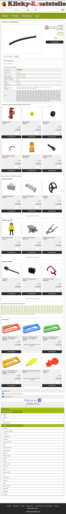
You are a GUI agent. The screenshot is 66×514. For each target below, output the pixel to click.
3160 (36, 90)
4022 (59, 93)
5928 (46, 97)
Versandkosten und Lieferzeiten (43, 506)
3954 (49, 93)
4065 (28, 94)
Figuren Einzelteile (7, 447)
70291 (58, 98)
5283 (54, 96)
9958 (44, 100)
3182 (47, 90)
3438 (28, 91)
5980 (49, 97)
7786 (54, 99)
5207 (46, 96)
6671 (25, 98)
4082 (38, 94)
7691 (49, 99)
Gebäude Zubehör (7, 455)
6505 (18, 98)
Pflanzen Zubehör (7, 472)
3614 (41, 91)
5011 (23, 96)
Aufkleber (5, 417)
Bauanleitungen (6, 422)
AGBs (22, 506)
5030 (31, 96)
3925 (44, 93)
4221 (18, 95)
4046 (25, 94)
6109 (54, 97)
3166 (39, 90)
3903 (33, 93)
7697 (52, 99)
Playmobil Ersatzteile (7, 411)
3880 (25, 93)
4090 (46, 94)
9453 (23, 100)
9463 (28, 100)
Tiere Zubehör (6, 477)
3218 (54, 90)
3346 (20, 91)
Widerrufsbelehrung (32, 508)
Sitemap (56, 506)
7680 (44, 99)
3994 (57, 93)
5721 (38, 97)
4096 (51, 94)
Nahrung (5, 461)
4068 (31, 94)
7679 (41, 99)
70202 (52, 98)
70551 (27, 99)
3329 (18, 91)
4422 (38, 95)
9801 (36, 100)
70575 (33, 99)
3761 (57, 91)
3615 (44, 91)
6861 (31, 98)
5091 (36, 96)
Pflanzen (5, 469)
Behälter (5, 425)
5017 (25, 96)
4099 (57, 94)
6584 (20, 98)
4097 (54, 94)
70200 (46, 98)
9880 (38, 100)
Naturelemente (6, 464)
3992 (54, 93)
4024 (20, 94)
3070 (23, 90)
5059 (33, 96)
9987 (46, 100)
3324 (60, 90)
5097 (41, 96)
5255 (51, 96)
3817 (20, 93)
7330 (36, 99)
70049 (33, 98)
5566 (23, 97)
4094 (49, 94)
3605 (38, 91)
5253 (49, 96)
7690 (47, 99)
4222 (20, 95)
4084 (41, 94)
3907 (38, 93)
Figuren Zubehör (6, 450)
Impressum (16, 506)
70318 (18, 99)
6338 (59, 97)
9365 (18, 100)
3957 (51, 93)
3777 (59, 91)
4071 (33, 94)
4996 (59, 95)
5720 (36, 97)
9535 (33, 100)
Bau (4, 420)
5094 (38, 96)
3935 (46, 93)
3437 (25, 91)
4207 (59, 94)
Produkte (15, 16)
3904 (36, 93)
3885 (31, 93)
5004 (18, 96)
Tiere (4, 475)
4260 (25, 95)
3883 (28, 93)
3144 (34, 90)
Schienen (6, 433)
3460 (33, 91)
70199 (42, 98)
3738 (51, 91)
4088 (44, 94)
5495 (59, 96)
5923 (44, 97)
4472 (46, 95)
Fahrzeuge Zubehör (7, 442)
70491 (24, 99)
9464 (31, 100)
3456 (31, 91)
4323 (33, 95)
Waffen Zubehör (6, 486)
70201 (49, 98)
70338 (21, 99)
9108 (57, 99)
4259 (23, 95)
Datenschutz (29, 506)
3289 (57, 90)
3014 (21, 90)
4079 (36, 94)
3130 (31, 90)
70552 (30, 99)
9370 (20, 100)
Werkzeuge (5, 491)
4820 (51, 95)
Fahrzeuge (5, 439)
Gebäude (5, 453)
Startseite (5, 16)
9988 (49, 100)
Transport (5, 480)
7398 (39, 99)
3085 (26, 90)
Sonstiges (5, 494)
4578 (49, 95)
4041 (23, 94)
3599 (36, 91)
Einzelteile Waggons (8, 431)
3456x (18, 90)
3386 (23, 91)
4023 (18, 94)
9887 (41, 100)
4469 (44, 95)
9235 (60, 99)
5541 (20, 97)
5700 (31, 97)
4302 (28, 95)
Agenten (5, 414)
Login (37, 16)
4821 (54, 95)
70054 (36, 98)
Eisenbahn (5, 428)
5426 (57, 96)
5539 (18, 97)
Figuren (4, 444)
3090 (28, 90)
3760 (54, 91)
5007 (20, 96)
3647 (49, 91)
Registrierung (26, 16)
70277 (55, 98)
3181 (44, 90)
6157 (57, 97)
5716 (33, 97)
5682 (28, 97)
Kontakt (9, 506)
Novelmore (5, 466)
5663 (25, 97)
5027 (28, 96)
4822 (57, 95)
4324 (36, 95)
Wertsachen (5, 488)
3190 (49, 90)
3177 (41, 90)
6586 (23, 98)
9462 (25, 100)
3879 (23, 93)
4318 (31, 95)
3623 (46, 91)
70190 (39, 98)
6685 (28, 98)
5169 (44, 96)
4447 (41, 95)
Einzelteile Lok (7, 436)
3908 (41, 93)
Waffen (4, 483)
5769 (41, 97)
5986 (51, 97)
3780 (18, 93)
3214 (52, 90)
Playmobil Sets (5, 409)
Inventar (5, 458)
